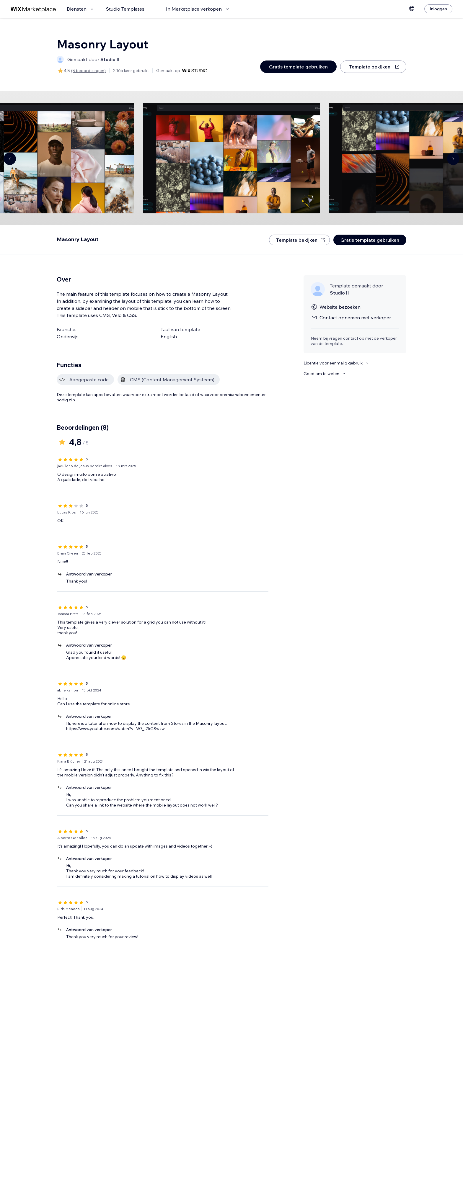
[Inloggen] (438, 8)
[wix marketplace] (33, 9)
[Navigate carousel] (10, 159)
